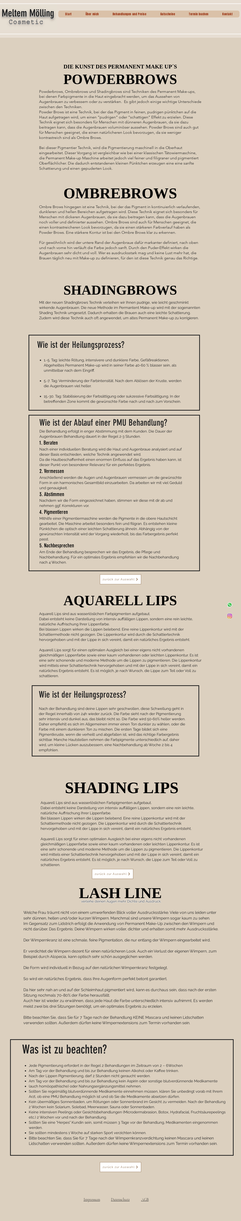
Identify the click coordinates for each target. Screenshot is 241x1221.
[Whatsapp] (230, 605)
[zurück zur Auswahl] (120, 579)
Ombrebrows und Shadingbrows (93, 91)
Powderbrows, (51, 91)
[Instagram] (230, 616)
